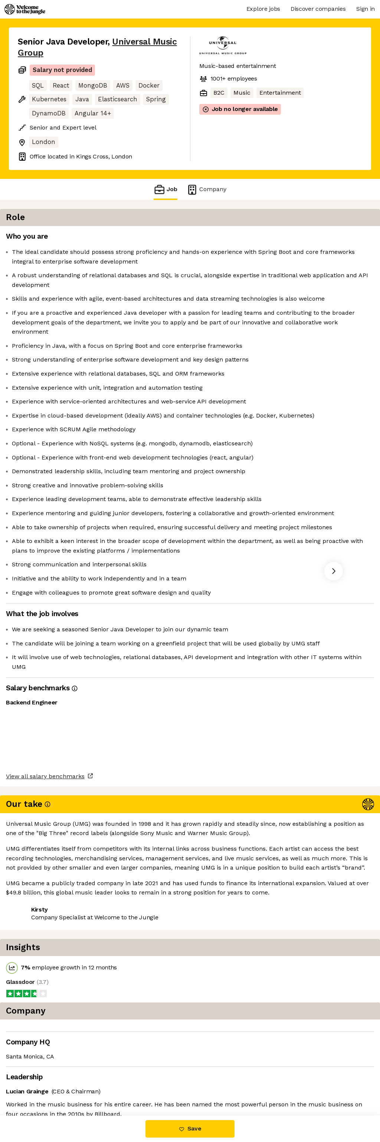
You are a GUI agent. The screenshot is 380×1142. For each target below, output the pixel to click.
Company (206, 189)
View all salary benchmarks (54, 1042)
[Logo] (24, 9)
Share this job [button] (38, 1070)
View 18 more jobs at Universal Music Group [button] (80, 1084)
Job (165, 189)
